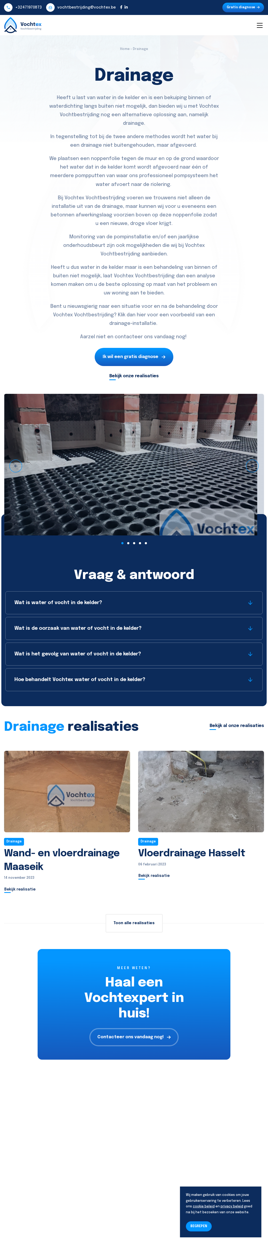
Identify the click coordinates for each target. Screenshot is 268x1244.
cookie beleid (204, 1206)
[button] (122, 543)
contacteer (129, 337)
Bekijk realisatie (19, 889)
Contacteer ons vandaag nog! (134, 1037)
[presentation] (15, 466)
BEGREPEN (198, 1226)
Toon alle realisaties (134, 923)
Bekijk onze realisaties (134, 376)
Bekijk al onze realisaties (237, 726)
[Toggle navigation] (259, 25)
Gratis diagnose (243, 7)
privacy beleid (232, 1206)
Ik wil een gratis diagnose (134, 357)
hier (141, 315)
